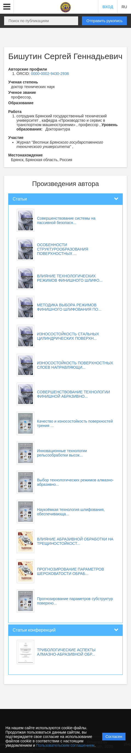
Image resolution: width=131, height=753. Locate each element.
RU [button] (124, 7)
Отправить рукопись (104, 21)
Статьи (20, 199)
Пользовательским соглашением (65, 745)
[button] (7, 7)
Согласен (114, 736)
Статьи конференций (34, 630)
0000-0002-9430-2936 (50, 73)
